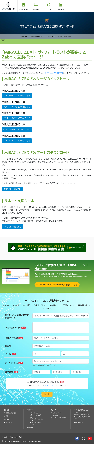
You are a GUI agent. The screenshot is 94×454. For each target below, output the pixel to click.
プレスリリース (57, 421)
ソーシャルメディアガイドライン (82, 432)
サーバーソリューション (37, 429)
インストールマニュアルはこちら (16, 99)
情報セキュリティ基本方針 (81, 427)
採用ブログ (9, 431)
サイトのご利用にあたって (82, 420)
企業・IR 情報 (24, 9)
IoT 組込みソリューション (37, 433)
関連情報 (61, 9)
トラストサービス (35, 421)
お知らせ (56, 423)
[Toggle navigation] (3, 41)
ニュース (48, 9)
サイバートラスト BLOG (58, 427)
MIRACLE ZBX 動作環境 (55, 73)
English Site (79, 436)
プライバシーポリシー (50, 394)
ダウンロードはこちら (12, 192)
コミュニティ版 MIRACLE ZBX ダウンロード (47, 26)
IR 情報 (6, 425)
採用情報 (7, 428)
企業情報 (7, 419)
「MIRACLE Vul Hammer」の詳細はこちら (58, 293)
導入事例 (30, 437)
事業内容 (36, 9)
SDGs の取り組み (12, 421)
